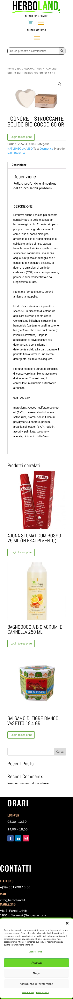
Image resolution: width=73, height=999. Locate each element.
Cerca (60, 751)
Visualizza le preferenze (36, 984)
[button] (67, 923)
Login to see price (21, 137)
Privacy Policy (42, 992)
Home (10, 68)
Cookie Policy (28, 992)
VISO (39, 68)
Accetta (36, 962)
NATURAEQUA (25, 68)
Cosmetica (46, 148)
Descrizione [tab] (18, 165)
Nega (36, 973)
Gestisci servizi (35, 952)
